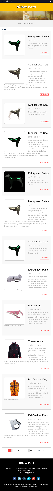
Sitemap (25, 487)
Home (19, 23)
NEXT (32, 450)
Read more (44, 53)
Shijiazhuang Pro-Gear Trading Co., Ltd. (29, 484)
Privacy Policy (33, 487)
